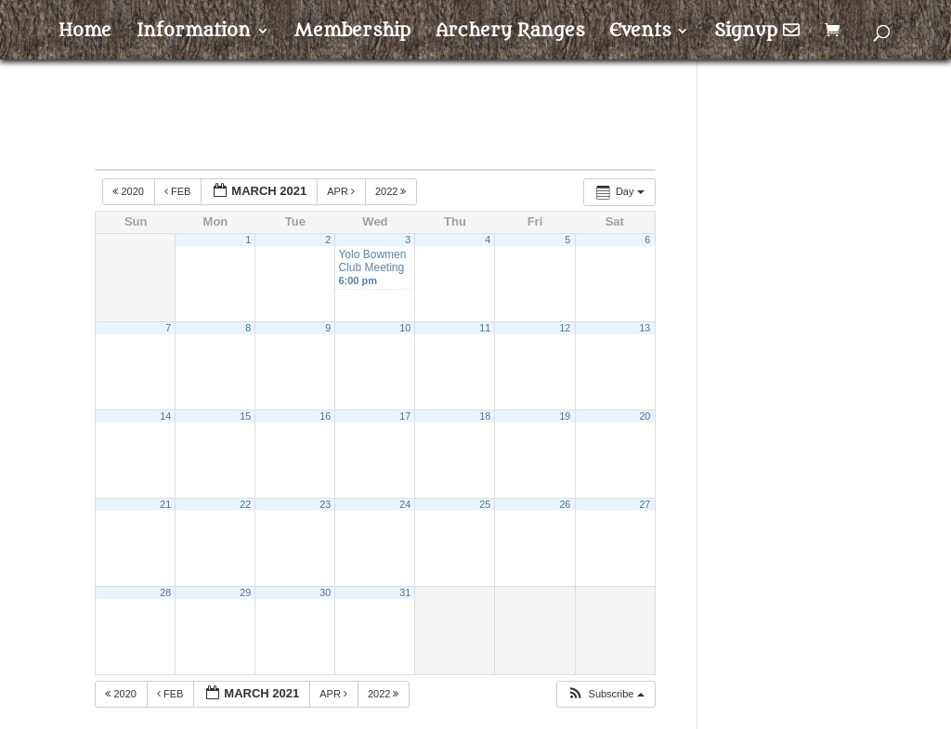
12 (564, 327)
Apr (342, 191)
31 (404, 592)
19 (564, 416)
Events (640, 32)
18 (484, 416)
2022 (392, 191)
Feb (179, 191)
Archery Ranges (510, 32)
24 (404, 504)
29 (245, 592)
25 (484, 504)
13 (644, 327)
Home (85, 32)
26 (564, 504)
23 (325, 504)
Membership (352, 32)
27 (644, 504)
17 (404, 416)
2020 (129, 191)
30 (325, 592)
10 (404, 327)
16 (325, 416)
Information (194, 32)
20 (644, 416)
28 (165, 592)
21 (165, 504)
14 (165, 416)
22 (245, 504)
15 (245, 416)
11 (484, 327)
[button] (605, 694)
